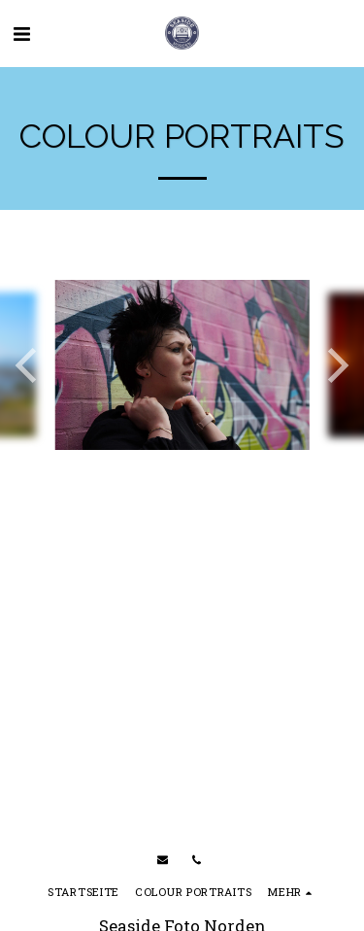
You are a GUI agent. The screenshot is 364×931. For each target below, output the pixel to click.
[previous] (29, 365)
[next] (335, 365)
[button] (21, 33)
